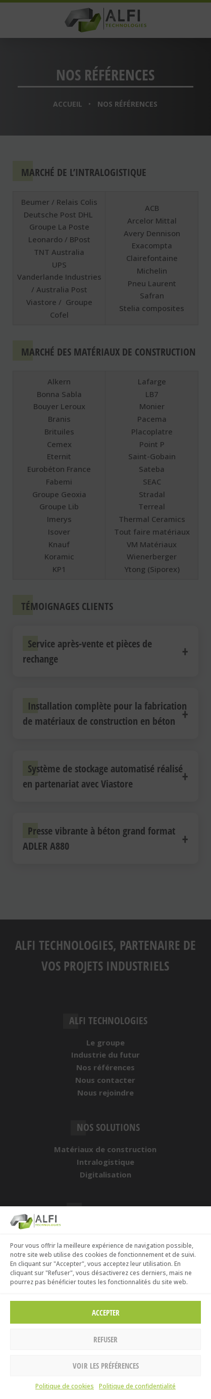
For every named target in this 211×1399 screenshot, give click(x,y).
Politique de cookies (64, 1386)
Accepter (106, 1312)
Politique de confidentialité (137, 1386)
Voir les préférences (106, 1366)
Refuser (105, 1339)
